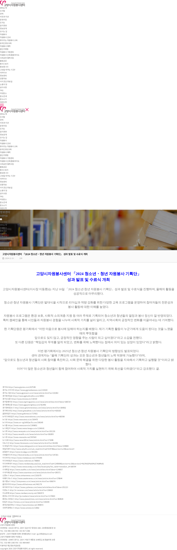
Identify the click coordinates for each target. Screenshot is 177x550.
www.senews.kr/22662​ (30, 507)
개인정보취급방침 (13, 545)
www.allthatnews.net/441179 (30, 484)
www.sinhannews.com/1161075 (28, 475)
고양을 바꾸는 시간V (7, 175)
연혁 (1, 120)
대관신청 (3, 208)
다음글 (9, 516)
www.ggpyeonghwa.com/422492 (32, 404)
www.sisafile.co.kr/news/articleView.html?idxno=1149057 (39, 469)
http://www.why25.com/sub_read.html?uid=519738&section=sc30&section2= (42, 449)
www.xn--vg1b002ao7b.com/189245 (28, 422)
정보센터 (3, 75)
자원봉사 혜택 (5, 152)
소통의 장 (3, 84)
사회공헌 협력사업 (7, 164)
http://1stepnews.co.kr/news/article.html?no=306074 (33, 481)
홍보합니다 (4, 173)
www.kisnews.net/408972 (33, 505)
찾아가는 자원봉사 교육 (8, 146)
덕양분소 (3, 93)
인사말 (2, 117)
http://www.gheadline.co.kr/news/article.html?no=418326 (37, 410)
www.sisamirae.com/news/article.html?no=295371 (40, 472)
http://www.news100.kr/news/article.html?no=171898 (31, 440)
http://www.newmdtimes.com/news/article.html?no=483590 (40, 416)
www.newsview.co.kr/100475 (26, 419)
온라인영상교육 (6, 149)
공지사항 (3, 193)
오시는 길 (3, 137)
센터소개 (3, 8)
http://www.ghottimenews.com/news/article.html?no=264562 (40, 407)
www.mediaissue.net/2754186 (30, 457)
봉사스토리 (4, 170)
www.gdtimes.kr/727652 (27, 413)
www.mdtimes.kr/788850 (29, 460)
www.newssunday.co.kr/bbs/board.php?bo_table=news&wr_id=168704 (47, 466)
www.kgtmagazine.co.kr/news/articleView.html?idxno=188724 (44, 401)
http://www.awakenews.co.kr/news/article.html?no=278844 (37, 478)
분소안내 (3, 202)
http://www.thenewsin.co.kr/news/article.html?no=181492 (34, 443)
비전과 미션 (4, 122)
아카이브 (3, 178)
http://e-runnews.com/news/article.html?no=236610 (31, 490)
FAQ (1, 196)
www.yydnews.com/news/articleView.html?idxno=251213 (44, 487)
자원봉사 (3, 34)
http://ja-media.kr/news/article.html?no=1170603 (35, 496)
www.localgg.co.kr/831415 (26, 452)
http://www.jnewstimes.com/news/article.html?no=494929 (39, 499)
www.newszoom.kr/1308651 (25, 425)
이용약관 (3, 545)
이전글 (3, 516)
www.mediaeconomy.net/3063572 (30, 493)
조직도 (2, 128)
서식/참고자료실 (6, 187)
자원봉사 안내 (5, 143)
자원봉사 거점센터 (7, 158)
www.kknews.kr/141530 (27, 399)
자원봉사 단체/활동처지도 (9, 161)
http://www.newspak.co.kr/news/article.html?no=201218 (31, 431)
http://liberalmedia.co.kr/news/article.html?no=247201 (35, 454)
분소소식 (3, 205)
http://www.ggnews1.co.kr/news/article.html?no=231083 (34, 393)
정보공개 (3, 134)
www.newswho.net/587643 (25, 437)
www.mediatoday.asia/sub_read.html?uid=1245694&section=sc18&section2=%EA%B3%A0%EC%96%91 (61, 463)
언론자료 (3, 184)
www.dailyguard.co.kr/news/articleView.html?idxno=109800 (44, 446)
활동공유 (3, 61)
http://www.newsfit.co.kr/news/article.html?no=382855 (31, 434)
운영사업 (3, 125)
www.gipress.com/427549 (25, 387)
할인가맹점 (4, 155)
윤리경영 (3, 131)
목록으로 (17, 516)
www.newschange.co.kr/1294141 (31, 428)
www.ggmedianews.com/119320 (34, 390)
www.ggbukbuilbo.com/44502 (31, 396)
